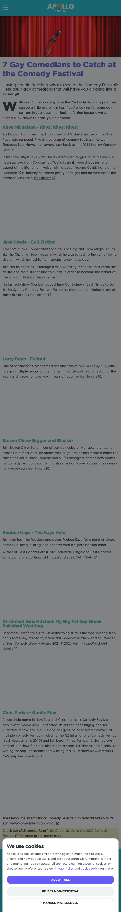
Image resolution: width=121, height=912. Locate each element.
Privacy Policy (64, 868)
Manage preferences (60, 902)
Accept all (60, 879)
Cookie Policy (90, 868)
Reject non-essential (60, 891)
